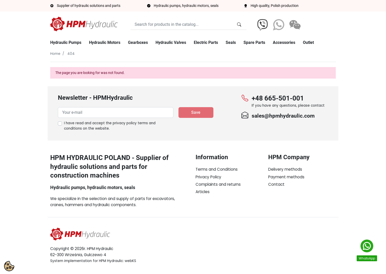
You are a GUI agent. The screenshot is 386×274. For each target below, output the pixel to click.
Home (55, 53)
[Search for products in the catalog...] (239, 24)
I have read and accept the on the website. (110, 126)
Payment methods (286, 177)
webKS (130, 260)
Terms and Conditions (217, 169)
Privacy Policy (208, 177)
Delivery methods (285, 169)
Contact (276, 184)
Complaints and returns (218, 184)
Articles (203, 191)
